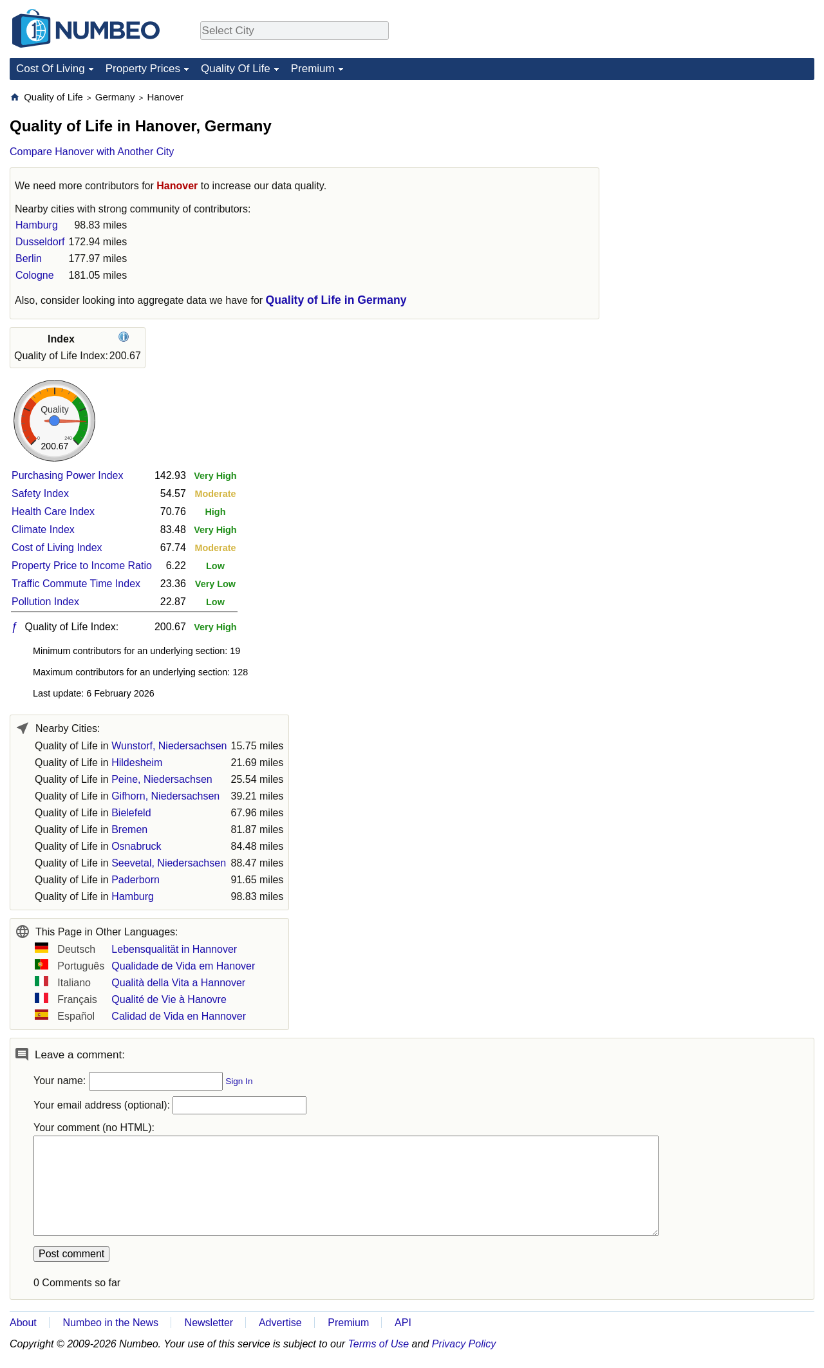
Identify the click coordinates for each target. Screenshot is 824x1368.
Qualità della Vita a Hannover (178, 982)
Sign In (238, 1081)
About (23, 1322)
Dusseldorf (39, 241)
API (403, 1322)
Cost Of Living (50, 68)
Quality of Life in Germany (336, 300)
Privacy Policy (464, 1343)
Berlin (28, 258)
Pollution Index (45, 601)
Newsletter (209, 1322)
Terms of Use (378, 1343)
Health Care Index (53, 511)
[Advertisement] (717, 171)
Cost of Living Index (57, 547)
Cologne (34, 275)
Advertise (280, 1322)
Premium (313, 68)
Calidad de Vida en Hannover (178, 1016)
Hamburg (36, 225)
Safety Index (40, 493)
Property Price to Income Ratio (82, 565)
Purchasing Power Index (67, 475)
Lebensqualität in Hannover (174, 949)
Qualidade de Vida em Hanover (183, 965)
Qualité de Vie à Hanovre (168, 999)
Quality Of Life (235, 68)
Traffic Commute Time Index (76, 583)
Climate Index (43, 529)
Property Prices (143, 68)
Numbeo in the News (110, 1322)
